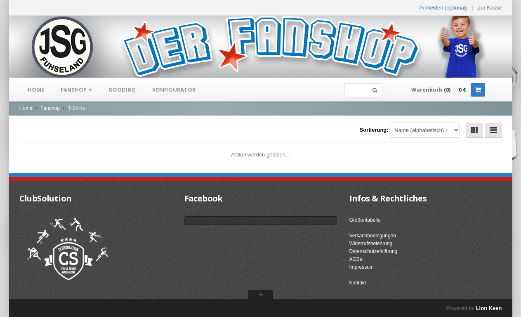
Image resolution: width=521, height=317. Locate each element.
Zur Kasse (489, 8)
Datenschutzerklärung (373, 251)
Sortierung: (374, 130)
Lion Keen (489, 308)
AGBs (355, 259)
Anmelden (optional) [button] (443, 8)
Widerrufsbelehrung (371, 243)
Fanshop (76, 89)
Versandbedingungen (372, 236)
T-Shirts (76, 108)
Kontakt (357, 283)
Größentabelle (365, 220)
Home (36, 89)
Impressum (361, 267)
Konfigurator (174, 89)
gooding (122, 89)
